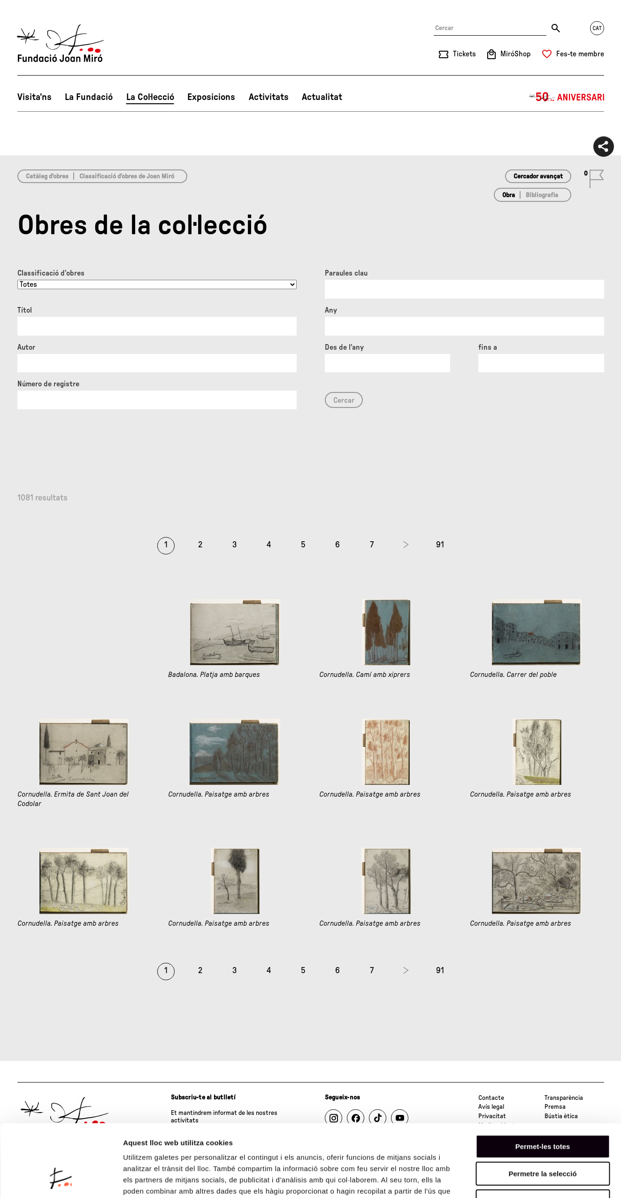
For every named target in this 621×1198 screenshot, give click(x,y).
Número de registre (48, 384)
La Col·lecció (150, 97)
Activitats (269, 97)
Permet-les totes (542, 1083)
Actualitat (322, 97)
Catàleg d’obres (47, 176)
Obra (508, 195)
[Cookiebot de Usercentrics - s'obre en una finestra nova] (61, 1180)
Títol (24, 310)
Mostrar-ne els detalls (540, 1179)
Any (331, 310)
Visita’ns (34, 97)
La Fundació (89, 97)
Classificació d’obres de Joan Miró (126, 176)
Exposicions (211, 97)
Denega (542, 1138)
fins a (487, 347)
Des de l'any (344, 347)
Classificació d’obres (50, 273)
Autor (26, 347)
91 (440, 545)
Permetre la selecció (542, 1111)
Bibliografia (542, 195)
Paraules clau (346, 273)
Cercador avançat (538, 176)
